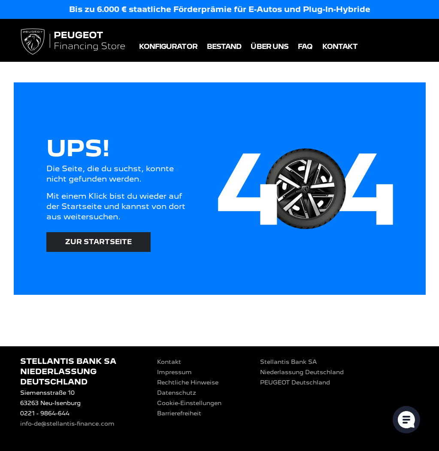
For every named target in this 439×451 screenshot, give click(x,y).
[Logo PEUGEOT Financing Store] (73, 42)
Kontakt (340, 46)
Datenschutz (176, 392)
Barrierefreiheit (179, 413)
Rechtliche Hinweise (187, 382)
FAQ (305, 46)
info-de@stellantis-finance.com (67, 423)
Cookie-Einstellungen (189, 403)
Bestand (224, 46)
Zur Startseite (98, 242)
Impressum (174, 372)
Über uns (269, 46)
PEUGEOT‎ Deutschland (295, 382)
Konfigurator (168, 46)
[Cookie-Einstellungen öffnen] (406, 419)
